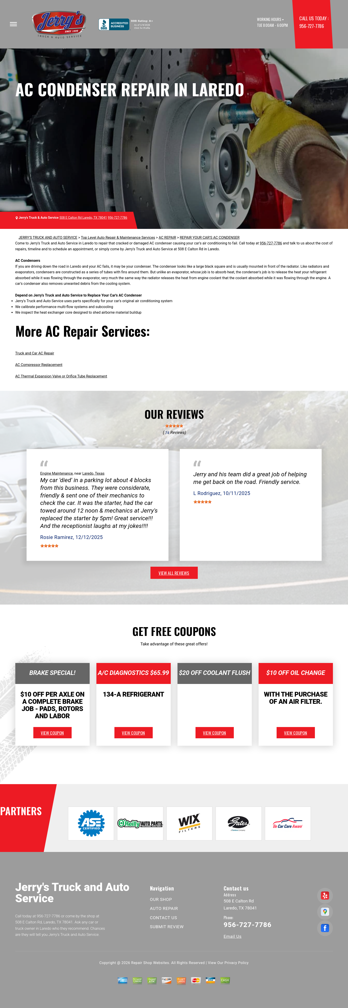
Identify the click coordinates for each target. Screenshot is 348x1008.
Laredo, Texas (93, 473)
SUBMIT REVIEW (167, 926)
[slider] (174, 426)
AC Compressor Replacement (38, 365)
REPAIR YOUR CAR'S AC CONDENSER (209, 237)
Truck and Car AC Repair (34, 353)
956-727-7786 (311, 25)
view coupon (52, 733)
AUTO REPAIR (164, 908)
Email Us (233, 936)
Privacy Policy (237, 963)
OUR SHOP (161, 899)
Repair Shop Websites (150, 963)
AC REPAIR (167, 237)
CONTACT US (163, 917)
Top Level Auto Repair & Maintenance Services (118, 237)
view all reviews (174, 573)
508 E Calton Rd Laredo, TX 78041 (83, 217)
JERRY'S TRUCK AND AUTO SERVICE (48, 237)
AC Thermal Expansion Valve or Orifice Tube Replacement (61, 376)
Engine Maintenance (56, 473)
